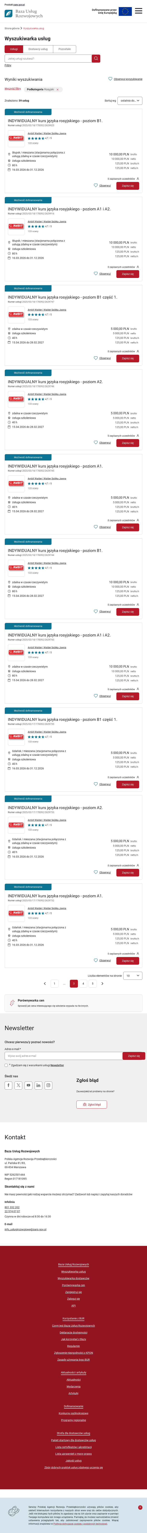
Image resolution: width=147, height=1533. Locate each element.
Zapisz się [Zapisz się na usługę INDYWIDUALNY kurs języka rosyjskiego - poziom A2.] (128, 442)
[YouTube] (28, 1086)
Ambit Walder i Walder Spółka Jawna (47, 133)
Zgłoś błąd (92, 1104)
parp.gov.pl (19, 4)
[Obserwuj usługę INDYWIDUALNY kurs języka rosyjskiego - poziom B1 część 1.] (102, 358)
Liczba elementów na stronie (105, 975)
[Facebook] (8, 1086)
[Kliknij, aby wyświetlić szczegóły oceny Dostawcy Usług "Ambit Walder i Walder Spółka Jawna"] (40, 141)
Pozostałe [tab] (65, 49)
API (73, 1305)
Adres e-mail (12, 1049)
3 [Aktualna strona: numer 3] (74, 983)
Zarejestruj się (73, 1292)
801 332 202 (12, 1207)
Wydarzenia (74, 1386)
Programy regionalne (73, 1420)
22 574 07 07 (12, 1211)
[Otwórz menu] (138, 11)
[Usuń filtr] (58, 89)
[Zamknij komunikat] (140, 1507)
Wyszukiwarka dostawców (73, 1278)
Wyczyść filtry (13, 88)
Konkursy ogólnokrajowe (73, 1413)
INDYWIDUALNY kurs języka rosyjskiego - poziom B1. (55, 121)
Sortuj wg (110, 100)
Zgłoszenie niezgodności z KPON (73, 1352)
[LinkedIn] (38, 1086)
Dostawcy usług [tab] (38, 49)
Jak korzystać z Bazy (73, 1339)
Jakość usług (74, 1460)
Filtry (8, 65)
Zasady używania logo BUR (73, 1359)
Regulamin (73, 1346)
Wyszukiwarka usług (73, 1271)
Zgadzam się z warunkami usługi (37, 1065)
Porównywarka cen (73, 1285)
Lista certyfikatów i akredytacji (74, 1447)
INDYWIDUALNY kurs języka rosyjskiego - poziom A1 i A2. (59, 209)
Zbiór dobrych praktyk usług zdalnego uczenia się (73, 1467)
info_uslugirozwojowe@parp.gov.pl (25, 1229)
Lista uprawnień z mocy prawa (73, 1453)
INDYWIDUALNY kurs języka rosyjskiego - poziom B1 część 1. (62, 297)
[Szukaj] (96, 59)
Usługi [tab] (14, 49)
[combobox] (49, 59)
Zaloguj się (73, 1298)
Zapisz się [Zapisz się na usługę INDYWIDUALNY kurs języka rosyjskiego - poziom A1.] (128, 527)
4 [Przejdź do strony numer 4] (83, 983)
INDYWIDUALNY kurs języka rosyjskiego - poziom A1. (55, 466)
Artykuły (73, 1393)
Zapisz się (134, 1055)
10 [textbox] (128, 975)
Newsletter (57, 1065)
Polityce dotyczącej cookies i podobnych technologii (80, 1523)
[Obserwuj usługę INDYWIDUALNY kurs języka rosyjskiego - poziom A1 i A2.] (102, 273)
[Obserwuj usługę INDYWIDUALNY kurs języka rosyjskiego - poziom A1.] (102, 527)
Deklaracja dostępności (73, 1332)
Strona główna (12, 28)
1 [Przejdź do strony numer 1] (54, 983)
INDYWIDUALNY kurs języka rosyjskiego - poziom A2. (55, 382)
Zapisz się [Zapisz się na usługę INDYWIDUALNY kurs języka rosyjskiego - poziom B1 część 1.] (128, 358)
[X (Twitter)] (18, 1086)
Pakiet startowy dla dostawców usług (73, 1440)
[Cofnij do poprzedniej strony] (44, 984)
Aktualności (74, 1379)
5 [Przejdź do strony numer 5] (92, 983)
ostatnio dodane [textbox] (129, 100)
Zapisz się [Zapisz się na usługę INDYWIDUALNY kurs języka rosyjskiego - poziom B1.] (128, 185)
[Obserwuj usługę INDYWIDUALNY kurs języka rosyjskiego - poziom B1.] (102, 185)
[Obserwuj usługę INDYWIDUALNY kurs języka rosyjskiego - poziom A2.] (102, 442)
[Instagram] (48, 1086)
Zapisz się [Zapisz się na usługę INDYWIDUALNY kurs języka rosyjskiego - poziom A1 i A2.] (128, 273)
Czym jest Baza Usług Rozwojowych (73, 1325)
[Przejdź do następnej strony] (102, 984)
